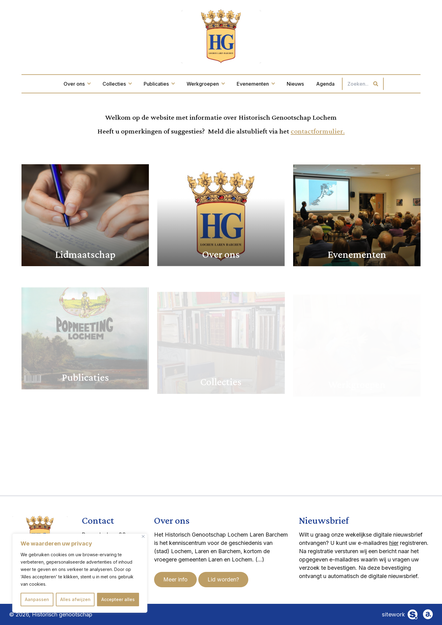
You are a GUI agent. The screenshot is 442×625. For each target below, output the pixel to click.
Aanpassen (37, 599)
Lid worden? (223, 579)
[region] (79, 573)
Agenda (325, 84)
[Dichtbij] (143, 536)
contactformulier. (318, 131)
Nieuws (295, 84)
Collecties (117, 84)
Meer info (175, 579)
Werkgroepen (205, 84)
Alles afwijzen (75, 599)
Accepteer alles (118, 599)
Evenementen (255, 84)
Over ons (77, 84)
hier (393, 543)
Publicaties (159, 84)
